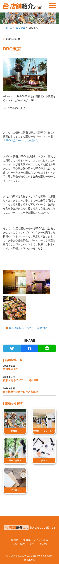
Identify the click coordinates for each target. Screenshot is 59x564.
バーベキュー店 (30, 328)
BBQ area (14, 328)
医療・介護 (18, 543)
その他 (43, 543)
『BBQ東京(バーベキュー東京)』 (21, 140)
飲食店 (44, 328)
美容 (32, 543)
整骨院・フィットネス (35, 540)
